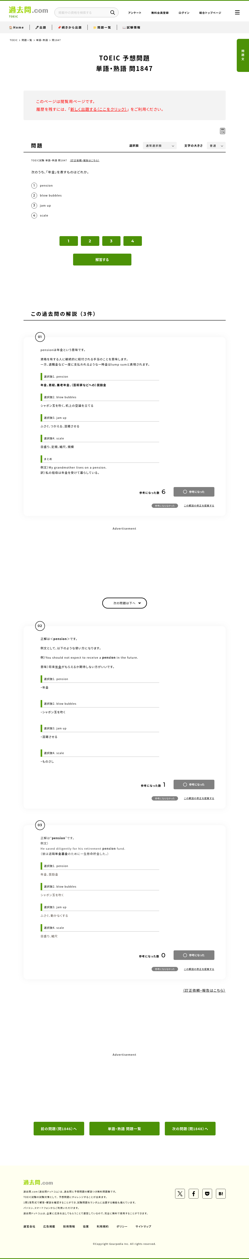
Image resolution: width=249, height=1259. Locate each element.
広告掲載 (49, 1226)
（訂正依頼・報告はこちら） (85, 160)
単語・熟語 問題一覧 (124, 1128)
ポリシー (122, 1226)
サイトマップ (143, 1226)
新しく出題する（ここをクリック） (98, 109)
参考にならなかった (165, 505)
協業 (86, 1226)
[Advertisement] (125, 559)
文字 (193, 145)
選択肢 (134, 145)
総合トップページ (210, 13)
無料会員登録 (160, 13)
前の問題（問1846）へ (59, 1128)
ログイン (184, 13)
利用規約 (103, 1226)
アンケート (135, 13)
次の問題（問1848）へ (190, 1128)
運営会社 (30, 1226)
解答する (102, 259)
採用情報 (69, 1226)
